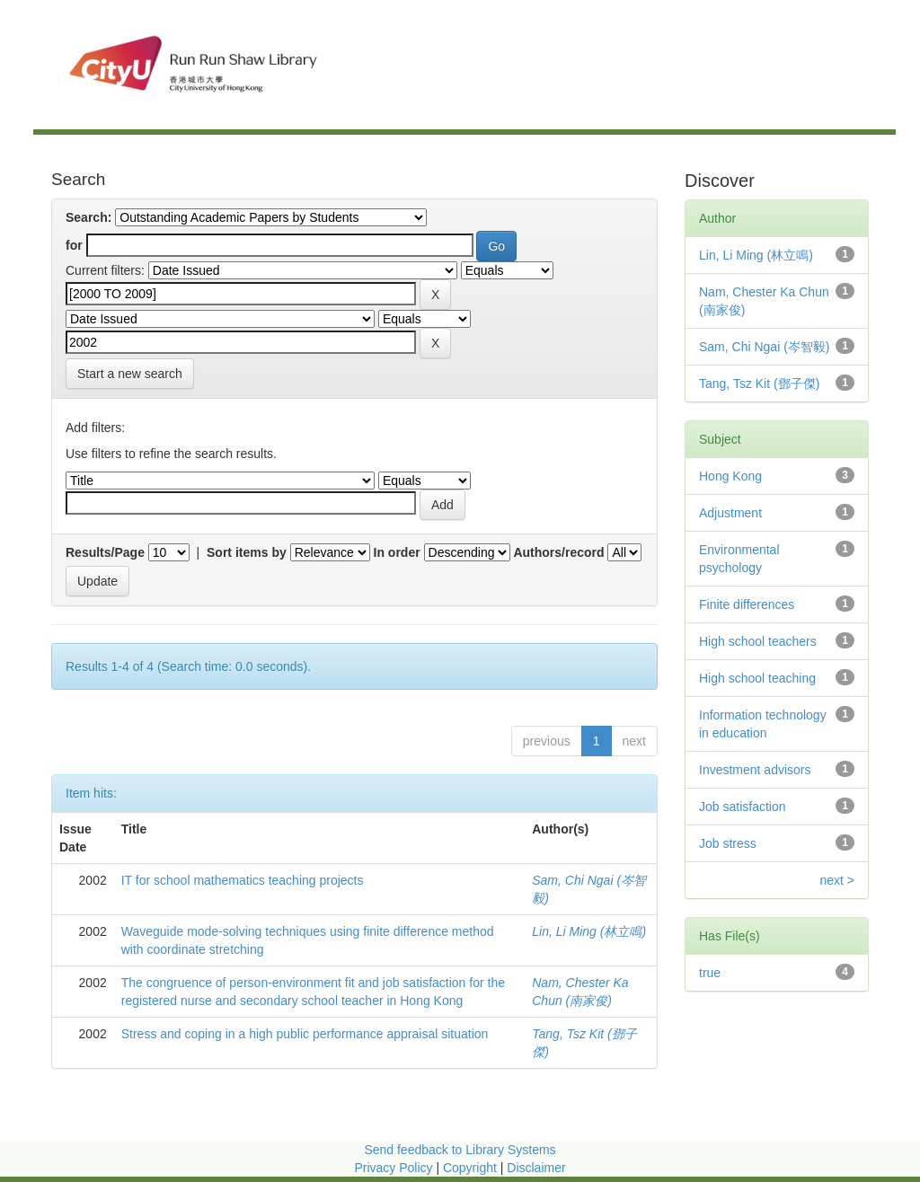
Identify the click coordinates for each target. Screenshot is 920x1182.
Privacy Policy (393, 1167)
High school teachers (758, 641)
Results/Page (105, 552)
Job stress (727, 843)
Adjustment (730, 513)
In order (397, 552)
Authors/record (558, 552)
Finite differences (746, 604)
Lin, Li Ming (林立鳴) (589, 931)
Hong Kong (730, 476)
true (710, 973)
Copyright (471, 1167)
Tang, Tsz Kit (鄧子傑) (759, 383)
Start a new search (129, 373)
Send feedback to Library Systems (459, 1149)
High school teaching (757, 678)
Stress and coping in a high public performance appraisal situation (305, 1034)
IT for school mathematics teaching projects (242, 880)
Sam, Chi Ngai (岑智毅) (764, 347)
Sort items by (247, 552)
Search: (88, 217)
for (74, 245)
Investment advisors (755, 770)
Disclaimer (536, 1167)
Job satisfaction (742, 806)
